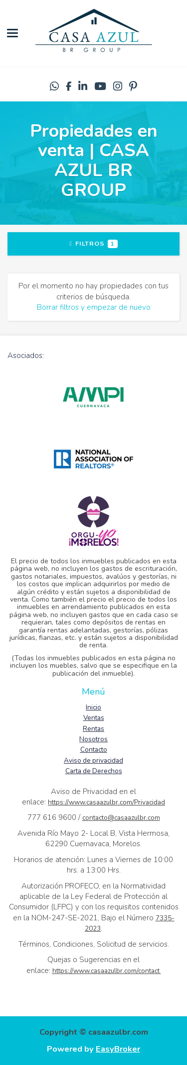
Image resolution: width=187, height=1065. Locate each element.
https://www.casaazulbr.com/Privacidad (106, 802)
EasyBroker (118, 1049)
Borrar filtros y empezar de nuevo (94, 307)
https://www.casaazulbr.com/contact (106, 971)
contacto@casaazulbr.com (121, 817)
